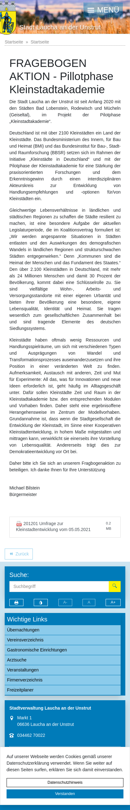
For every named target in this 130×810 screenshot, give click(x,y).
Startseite (14, 41)
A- (65, 602)
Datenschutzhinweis (65, 782)
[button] (103, 10)
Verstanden (65, 794)
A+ (113, 602)
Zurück (19, 554)
